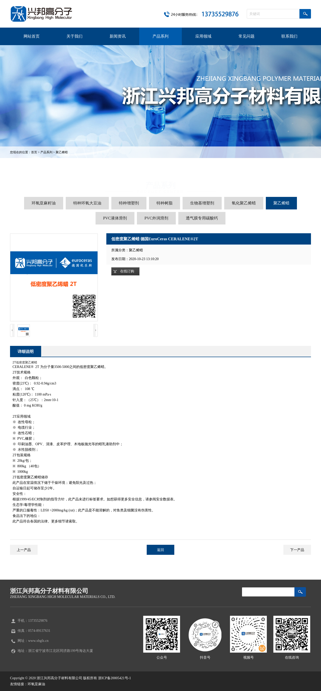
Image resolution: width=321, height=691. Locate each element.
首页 (34, 152)
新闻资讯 (118, 36)
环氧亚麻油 (36, 684)
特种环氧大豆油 (87, 203)
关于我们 (74, 36)
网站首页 (32, 36)
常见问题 (246, 36)
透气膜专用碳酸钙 (202, 218)
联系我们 (289, 36)
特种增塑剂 (129, 203)
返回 (160, 550)
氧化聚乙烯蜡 (244, 203)
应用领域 (203, 36)
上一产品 (24, 550)
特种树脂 (164, 203)
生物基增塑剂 (202, 203)
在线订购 (127, 271)
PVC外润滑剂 (156, 218)
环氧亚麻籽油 (44, 203)
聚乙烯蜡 (62, 152)
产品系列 (160, 36)
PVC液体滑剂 (115, 218)
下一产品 (297, 550)
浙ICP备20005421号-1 (114, 678)
